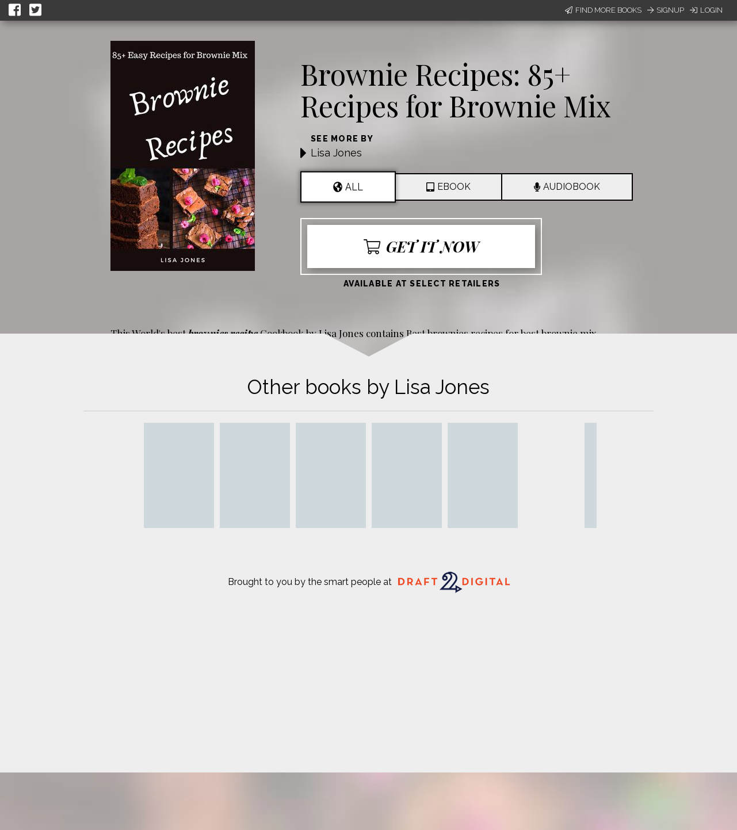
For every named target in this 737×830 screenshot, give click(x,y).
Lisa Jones (336, 153)
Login (706, 10)
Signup (665, 10)
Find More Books (603, 10)
